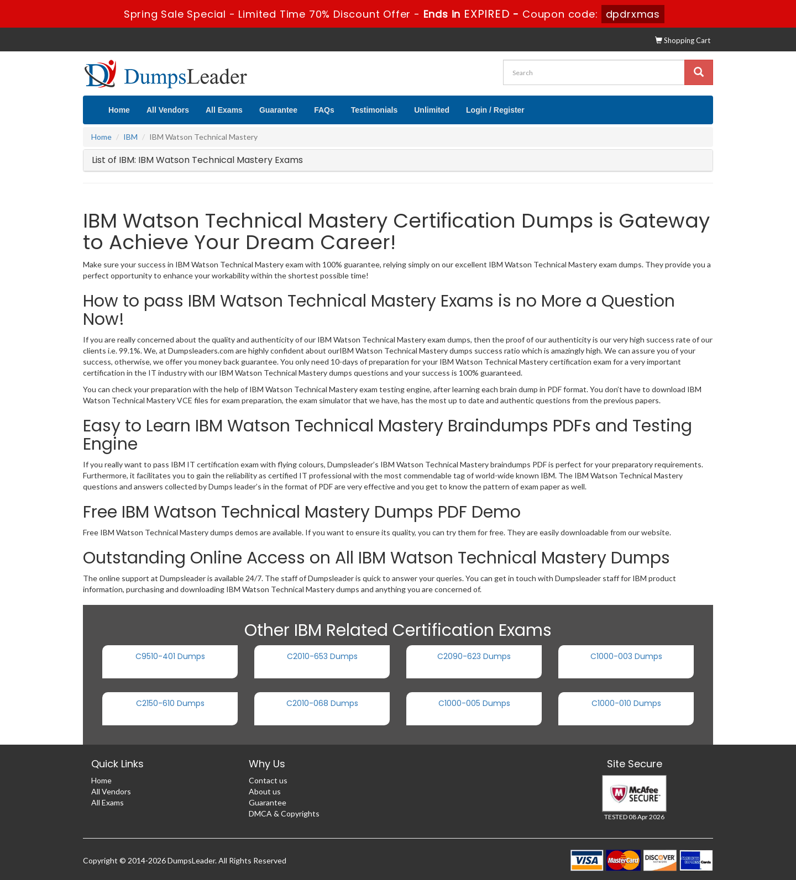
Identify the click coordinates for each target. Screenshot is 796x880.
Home (119, 110)
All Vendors (167, 110)
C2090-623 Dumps (474, 656)
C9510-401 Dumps (170, 656)
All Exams (224, 110)
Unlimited (431, 110)
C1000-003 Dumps (626, 656)
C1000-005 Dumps (474, 703)
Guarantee (278, 110)
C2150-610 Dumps (170, 703)
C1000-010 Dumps (626, 703)
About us (265, 791)
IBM (130, 136)
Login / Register (495, 110)
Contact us (268, 780)
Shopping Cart (682, 40)
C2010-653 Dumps (322, 656)
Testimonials (374, 110)
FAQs (324, 110)
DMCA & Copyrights (284, 813)
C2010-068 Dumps (322, 703)
